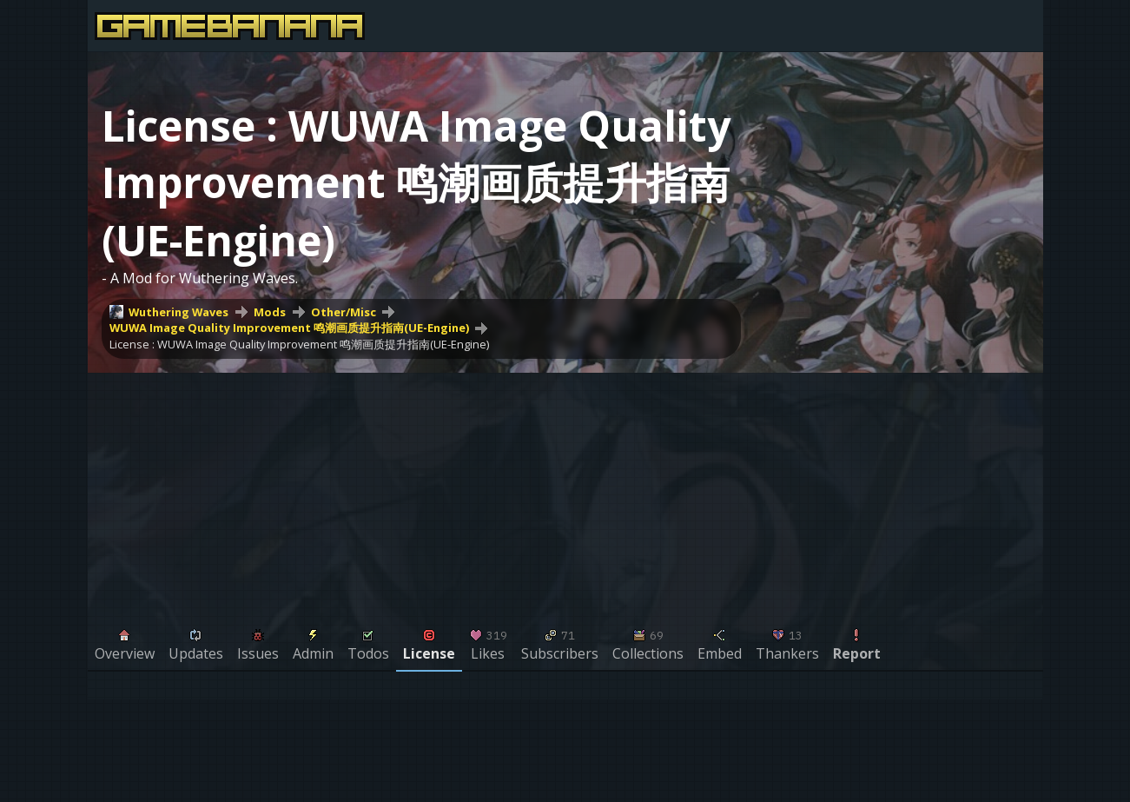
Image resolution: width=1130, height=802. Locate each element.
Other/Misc (343, 312)
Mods (270, 312)
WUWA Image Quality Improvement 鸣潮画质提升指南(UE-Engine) (289, 327)
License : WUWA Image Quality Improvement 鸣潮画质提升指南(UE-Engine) (299, 344)
